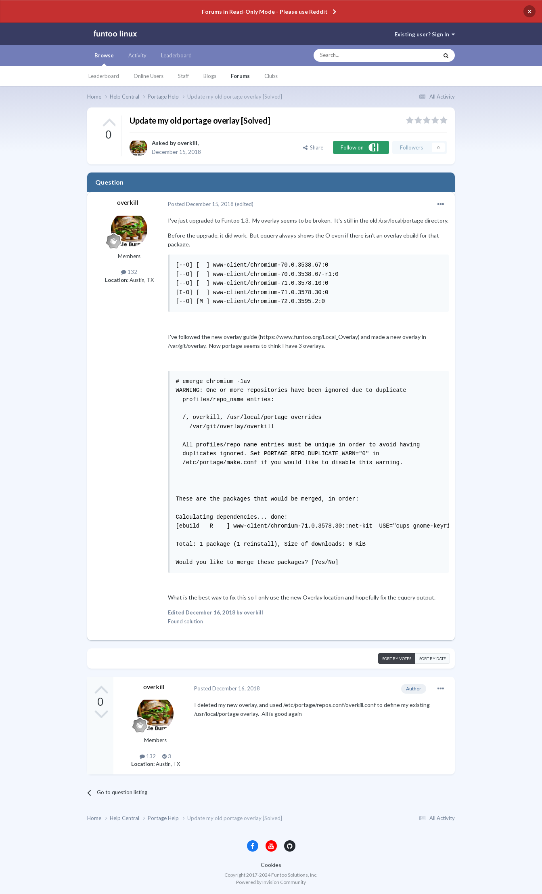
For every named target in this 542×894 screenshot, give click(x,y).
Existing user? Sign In (425, 34)
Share (313, 147)
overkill (187, 142)
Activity (137, 55)
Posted (201, 204)
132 (129, 272)
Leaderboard (103, 76)
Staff (183, 76)
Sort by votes (396, 658)
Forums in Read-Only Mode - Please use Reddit (265, 11)
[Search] (360, 55)
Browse (104, 59)
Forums (240, 76)
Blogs (209, 76)
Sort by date (432, 658)
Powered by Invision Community (271, 882)
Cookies (271, 864)
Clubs (271, 76)
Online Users (148, 76)
